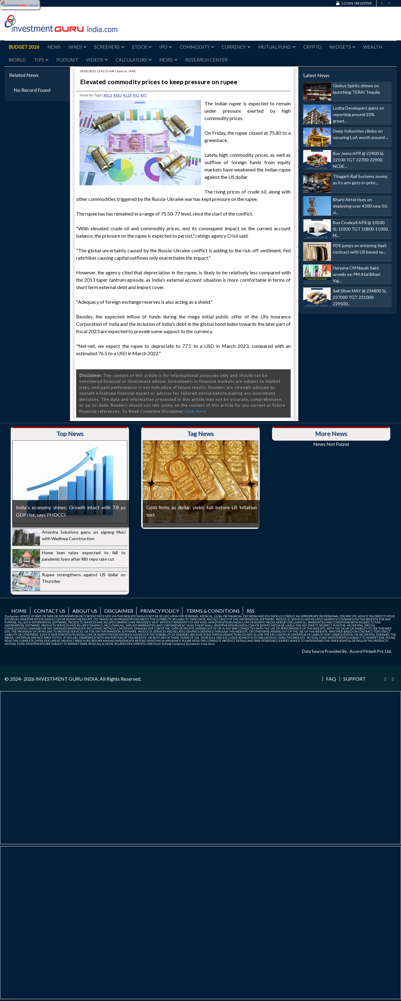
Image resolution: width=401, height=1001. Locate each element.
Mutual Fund (276, 47)
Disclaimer (118, 611)
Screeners (109, 47)
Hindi (77, 47)
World (17, 59)
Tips (41, 59)
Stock (141, 47)
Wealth (372, 47)
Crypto (312, 47)
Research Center (206, 59)
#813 (108, 95)
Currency (236, 47)
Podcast (67, 59)
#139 (127, 95)
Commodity (197, 47)
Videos (97, 59)
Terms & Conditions (213, 611)
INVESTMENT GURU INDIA (66, 679)
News (54, 47)
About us (84, 611)
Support (354, 678)
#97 (144, 95)
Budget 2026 (24, 47)
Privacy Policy (159, 611)
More (168, 59)
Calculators (133, 59)
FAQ (331, 678)
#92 (136, 95)
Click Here (195, 411)
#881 (117, 95)
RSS (251, 611)
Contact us (49, 611)
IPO (165, 47)
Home (19, 611)
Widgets (342, 47)
